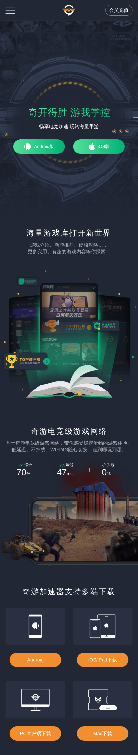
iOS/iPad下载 (102, 660)
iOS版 (103, 146)
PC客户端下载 (35, 733)
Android (35, 660)
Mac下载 (102, 733)
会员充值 (118, 10)
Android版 (44, 146)
